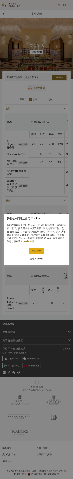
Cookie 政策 (27, 241)
